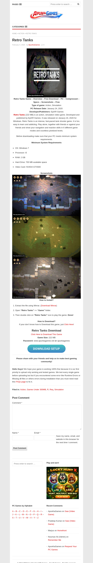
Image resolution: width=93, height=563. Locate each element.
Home (14, 33)
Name (15, 433)
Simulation (59, 389)
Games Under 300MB (36, 389)
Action (21, 33)
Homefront (62, 530)
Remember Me (54, 540)
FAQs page (21, 382)
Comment (17, 403)
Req (51, 389)
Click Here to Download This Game (46, 334)
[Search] (78, 4)
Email (37, 433)
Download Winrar (48, 305)
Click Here (68, 324)
